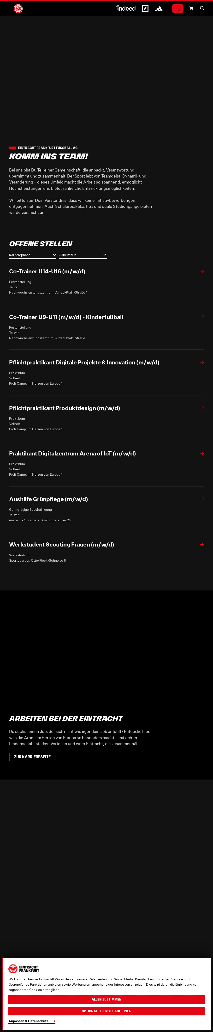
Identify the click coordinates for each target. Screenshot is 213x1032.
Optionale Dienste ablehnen (106, 1011)
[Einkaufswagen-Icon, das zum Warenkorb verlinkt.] (191, 8)
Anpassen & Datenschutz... (29, 1021)
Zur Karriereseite (32, 757)
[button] (202, 8)
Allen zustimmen (107, 999)
